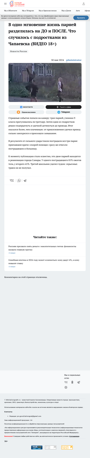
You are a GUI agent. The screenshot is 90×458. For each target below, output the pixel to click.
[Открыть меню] (5, 3)
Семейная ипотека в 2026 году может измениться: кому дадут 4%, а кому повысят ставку (45, 263)
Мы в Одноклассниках (48, 10)
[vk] (12, 180)
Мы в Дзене (66, 10)
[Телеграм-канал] (64, 112)
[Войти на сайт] (83, 3)
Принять (81, 18)
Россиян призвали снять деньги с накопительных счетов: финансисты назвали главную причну (45, 250)
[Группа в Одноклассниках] (26, 112)
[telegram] (25, 180)
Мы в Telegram (28, 10)
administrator (74, 60)
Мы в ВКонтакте (10, 10)
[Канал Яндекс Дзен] (64, 107)
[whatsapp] (19, 180)
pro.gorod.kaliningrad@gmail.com (29, 416)
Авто (78, 10)
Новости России (18, 51)
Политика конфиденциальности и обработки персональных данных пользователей (34, 424)
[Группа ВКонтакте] (26, 107)
